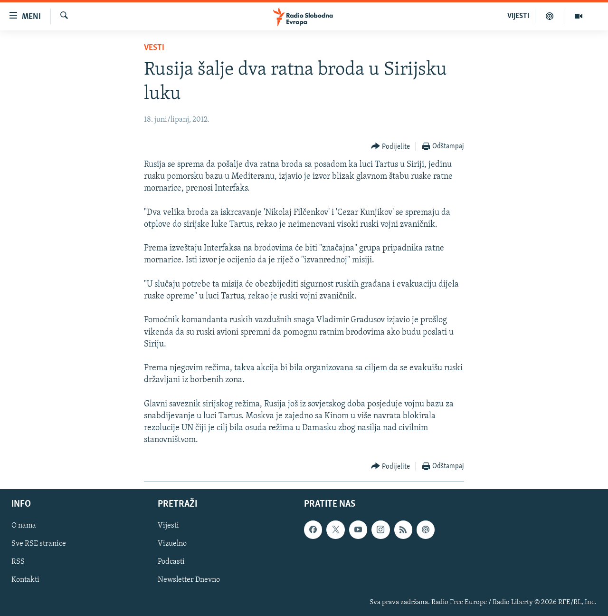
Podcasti (171, 562)
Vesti (154, 47)
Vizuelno (172, 544)
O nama (23, 525)
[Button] (390, 146)
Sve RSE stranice (38, 544)
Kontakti (25, 580)
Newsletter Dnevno (189, 580)
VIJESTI (518, 16)
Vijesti (168, 525)
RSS (18, 562)
